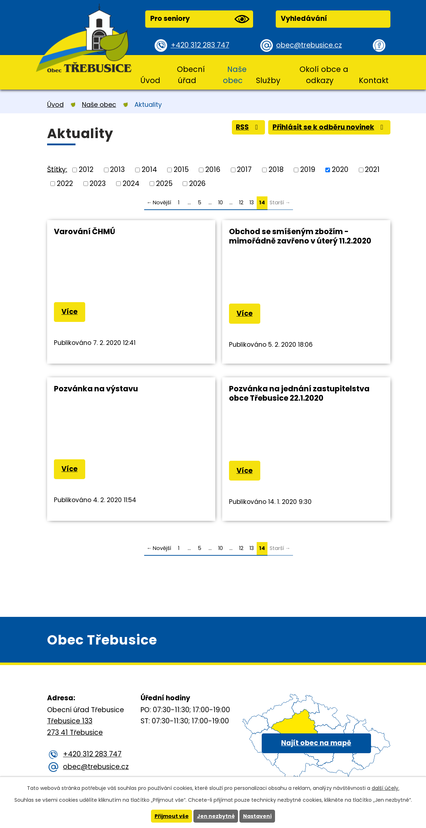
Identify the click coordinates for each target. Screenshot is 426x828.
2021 (372, 169)
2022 (65, 183)
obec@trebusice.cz (309, 45)
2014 (149, 169)
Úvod (150, 80)
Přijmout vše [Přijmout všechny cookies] (172, 816)
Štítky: (57, 169)
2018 (276, 169)
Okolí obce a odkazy (323, 75)
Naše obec (234, 75)
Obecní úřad (191, 75)
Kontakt (374, 80)
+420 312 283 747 (200, 45)
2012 (86, 169)
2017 (244, 169)
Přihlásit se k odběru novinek (329, 127)
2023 (98, 183)
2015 (181, 169)
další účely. (385, 788)
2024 (131, 183)
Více (69, 312)
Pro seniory (199, 19)
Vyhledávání (304, 18)
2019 (307, 169)
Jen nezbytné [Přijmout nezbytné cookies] (216, 816)
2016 (212, 169)
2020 (340, 169)
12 (241, 202)
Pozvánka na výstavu (96, 388)
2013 (117, 169)
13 (251, 202)
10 (220, 202)
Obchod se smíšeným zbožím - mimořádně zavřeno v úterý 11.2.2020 (300, 236)
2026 (197, 183)
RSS (248, 127)
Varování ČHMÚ (84, 231)
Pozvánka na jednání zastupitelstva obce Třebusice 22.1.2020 (299, 393)
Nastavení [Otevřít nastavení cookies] (257, 816)
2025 (164, 183)
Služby (268, 80)
